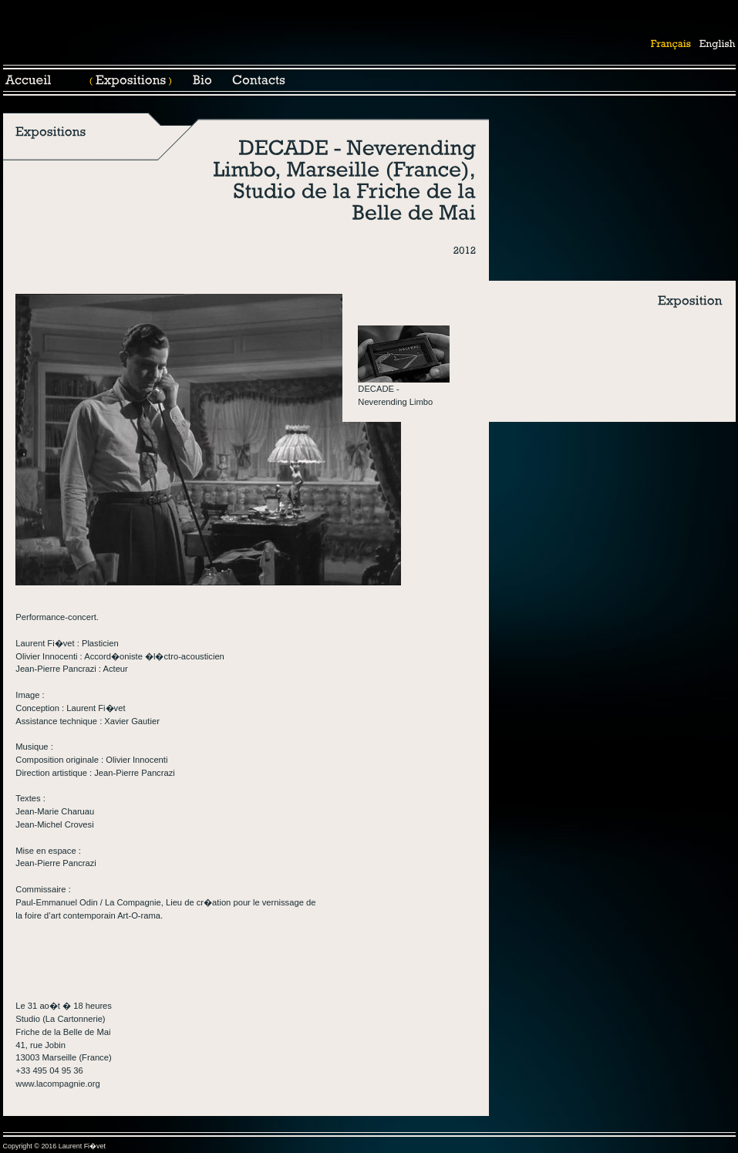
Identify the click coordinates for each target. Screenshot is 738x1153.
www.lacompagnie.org (57, 1083)
